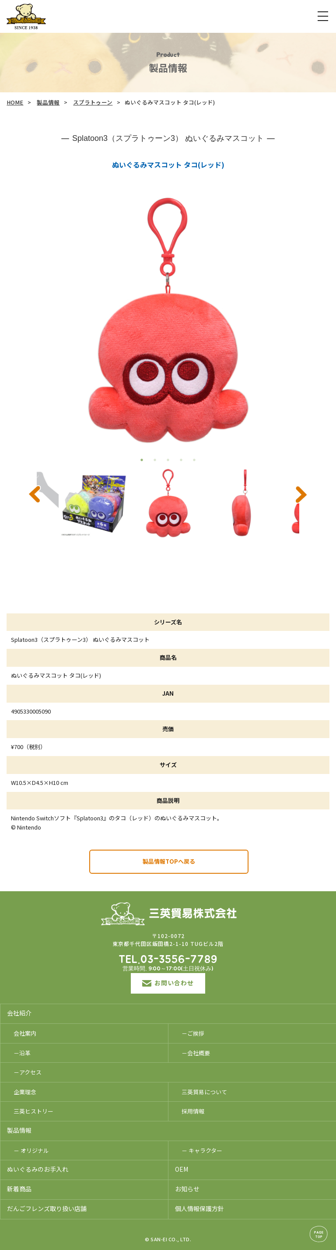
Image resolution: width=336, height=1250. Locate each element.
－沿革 (22, 1053)
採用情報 (193, 1111)
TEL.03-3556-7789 (168, 960)
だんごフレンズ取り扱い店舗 (47, 1208)
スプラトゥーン (92, 102)
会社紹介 (19, 1012)
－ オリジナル (31, 1150)
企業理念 (25, 1092)
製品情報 (48, 102)
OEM (181, 1169)
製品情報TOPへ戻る (169, 861)
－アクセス (28, 1072)
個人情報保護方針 (199, 1208)
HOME (15, 102)
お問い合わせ (168, 982)
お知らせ (187, 1188)
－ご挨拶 (193, 1033)
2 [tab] (154, 459)
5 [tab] (194, 459)
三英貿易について (204, 1092)
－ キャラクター (202, 1150)
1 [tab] (141, 459)
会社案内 (25, 1033)
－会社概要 (196, 1053)
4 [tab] (181, 459)
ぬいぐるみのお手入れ (37, 1169)
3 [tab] (168, 459)
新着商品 (19, 1188)
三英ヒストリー (33, 1111)
